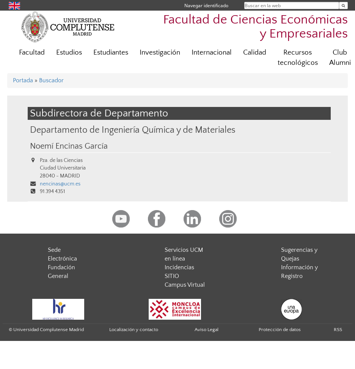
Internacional (212, 53)
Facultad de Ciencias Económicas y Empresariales (255, 27)
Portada (23, 80)
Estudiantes (110, 53)
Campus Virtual (185, 284)
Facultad (32, 53)
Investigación (160, 53)
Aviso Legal (206, 329)
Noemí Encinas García (69, 146)
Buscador (51, 80)
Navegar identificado (206, 5)
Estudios (69, 53)
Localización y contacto (133, 329)
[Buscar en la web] (343, 5)
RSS (338, 329)
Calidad (254, 53)
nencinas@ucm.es (60, 184)
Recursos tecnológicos (298, 58)
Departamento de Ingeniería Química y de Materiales (133, 130)
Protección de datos (280, 329)
